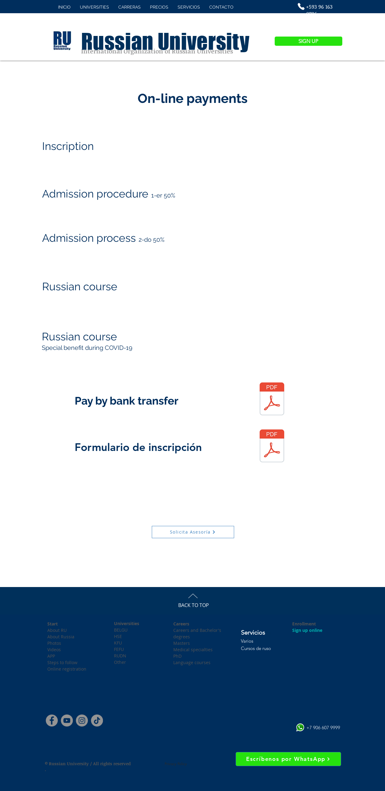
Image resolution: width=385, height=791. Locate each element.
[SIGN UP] (308, 41)
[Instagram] (82, 720)
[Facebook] (52, 720)
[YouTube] (67, 720)
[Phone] (301, 6)
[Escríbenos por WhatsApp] (288, 759)
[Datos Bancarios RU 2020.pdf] (272, 399)
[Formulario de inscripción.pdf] (272, 446)
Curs (245, 648)
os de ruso (260, 648)
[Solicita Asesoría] (193, 532)
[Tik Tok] (97, 720)
